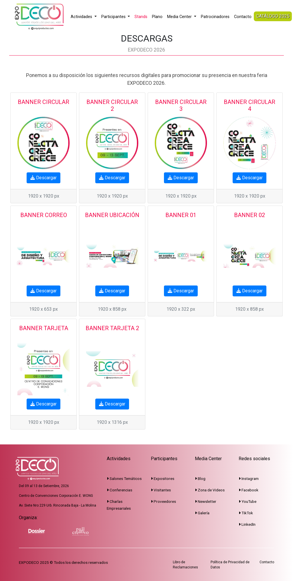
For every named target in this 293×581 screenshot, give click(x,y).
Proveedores (163, 501)
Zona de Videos (210, 490)
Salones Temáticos (124, 478)
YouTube (247, 501)
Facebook (248, 490)
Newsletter (205, 501)
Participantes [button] (114, 16)
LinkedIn (247, 524)
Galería (202, 513)
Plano (157, 16)
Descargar (43, 177)
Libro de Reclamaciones (185, 564)
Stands (140, 16)
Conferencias (119, 490)
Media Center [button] (180, 16)
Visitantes (161, 490)
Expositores (162, 478)
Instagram (249, 478)
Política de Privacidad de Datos (230, 564)
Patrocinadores (215, 16)
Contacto (243, 16)
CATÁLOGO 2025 (273, 16)
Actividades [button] (82, 16)
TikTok (246, 513)
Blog (200, 478)
